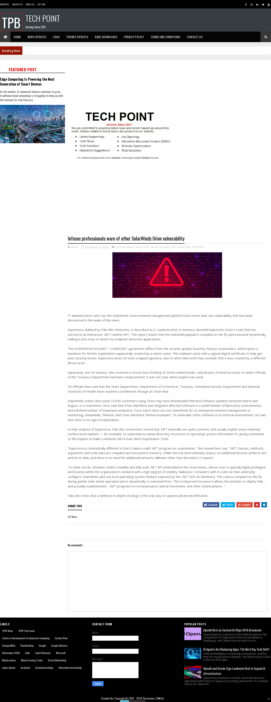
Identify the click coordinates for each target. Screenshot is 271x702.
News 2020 (142, 247)
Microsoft (60, 653)
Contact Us (17, 4)
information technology (70, 667)
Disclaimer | (150, 698)
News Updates (37, 37)
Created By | (108, 698)
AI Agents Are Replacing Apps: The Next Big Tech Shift (236, 649)
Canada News (125, 247)
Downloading (27, 645)
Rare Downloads (106, 37)
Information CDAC (11, 653)
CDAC (56, 37)
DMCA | (160, 698)
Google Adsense (59, 645)
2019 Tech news (26, 630)
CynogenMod (8, 645)
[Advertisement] (34, 174)
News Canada (160, 247)
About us (30, 4)
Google (42, 645)
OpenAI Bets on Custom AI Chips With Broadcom (232, 630)
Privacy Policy (134, 37)
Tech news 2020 (180, 247)
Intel (27, 653)
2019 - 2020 (135, 698)
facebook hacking (44, 667)
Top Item (41, 4)
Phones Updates (77, 37)
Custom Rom (61, 638)
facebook (25, 667)
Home (17, 37)
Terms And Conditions (165, 37)
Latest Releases (43, 653)
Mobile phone (9, 660)
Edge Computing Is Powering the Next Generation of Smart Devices (27, 81)
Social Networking (57, 660)
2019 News (7, 630)
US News (198, 247)
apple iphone (8, 667)
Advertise (4, 4)
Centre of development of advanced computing (26, 638)
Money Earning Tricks (32, 660)
